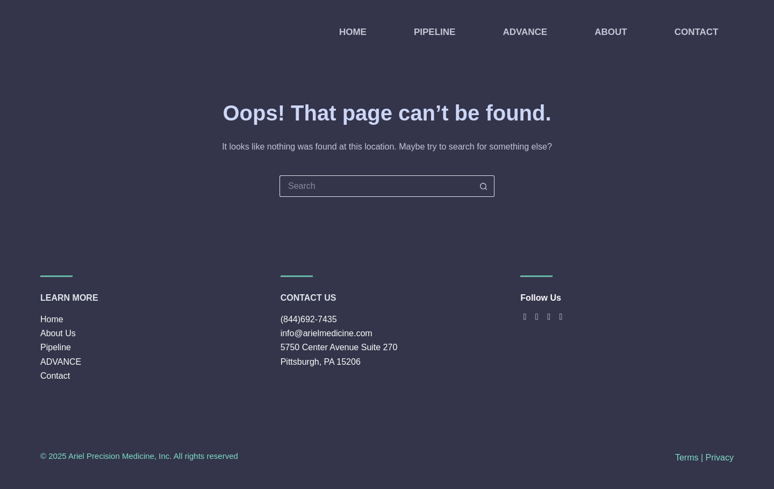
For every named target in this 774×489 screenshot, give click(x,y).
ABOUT (610, 32)
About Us (58, 333)
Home (51, 319)
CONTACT (697, 32)
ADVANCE (525, 32)
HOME (353, 32)
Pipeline (55, 347)
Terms (687, 457)
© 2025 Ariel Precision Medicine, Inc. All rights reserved (139, 455)
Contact (55, 375)
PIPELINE (434, 32)
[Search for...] (376, 186)
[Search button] (483, 186)
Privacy (720, 457)
